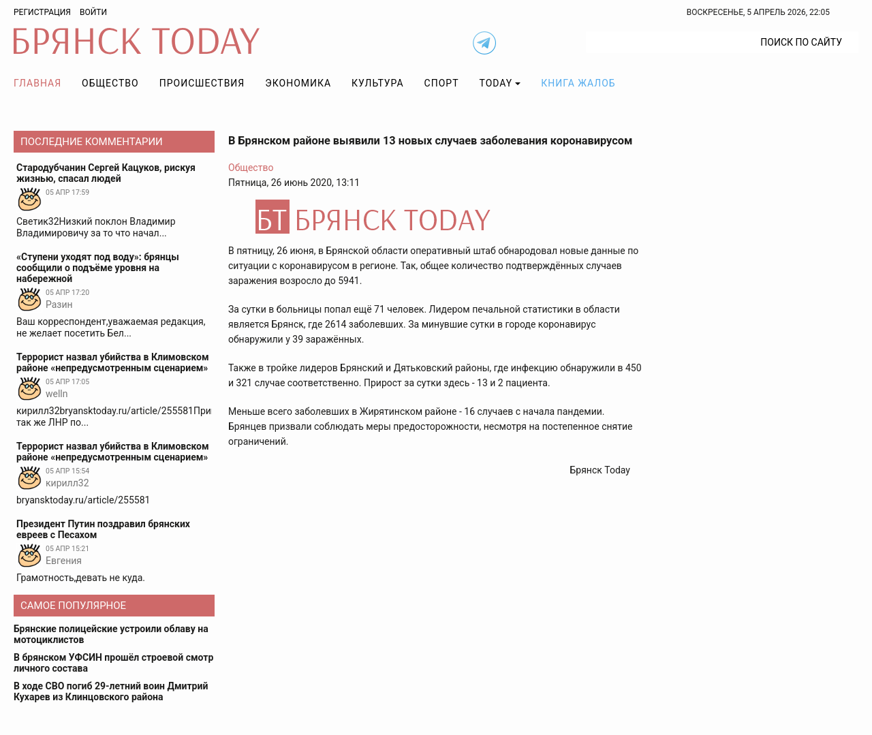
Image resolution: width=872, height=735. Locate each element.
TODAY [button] (496, 83)
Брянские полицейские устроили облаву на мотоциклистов (111, 634)
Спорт (441, 83)
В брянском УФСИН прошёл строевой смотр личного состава (113, 663)
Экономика (298, 83)
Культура (377, 83)
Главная (37, 83)
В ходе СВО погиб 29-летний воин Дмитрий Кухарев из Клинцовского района (111, 691)
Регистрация (42, 12)
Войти (93, 12)
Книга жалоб (578, 83)
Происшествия (202, 83)
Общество (110, 83)
